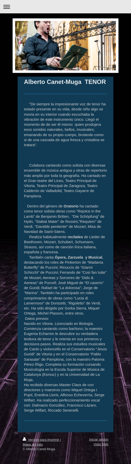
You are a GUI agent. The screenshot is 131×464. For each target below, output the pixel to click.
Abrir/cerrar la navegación (65, 6)
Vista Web (100, 444)
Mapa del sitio (33, 444)
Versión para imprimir (41, 440)
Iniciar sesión (98, 439)
